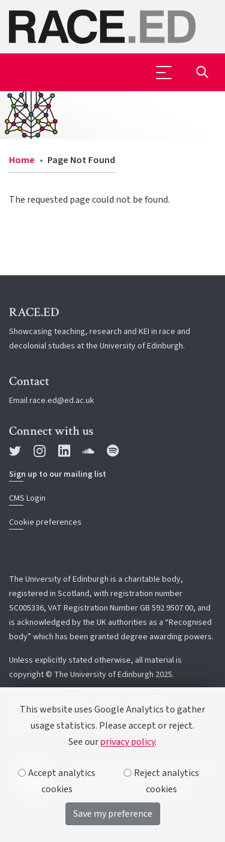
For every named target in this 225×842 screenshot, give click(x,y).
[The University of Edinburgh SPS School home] (112, 27)
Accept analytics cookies (56, 781)
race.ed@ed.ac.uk (61, 401)
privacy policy (127, 741)
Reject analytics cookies (161, 781)
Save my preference (112, 813)
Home (22, 160)
